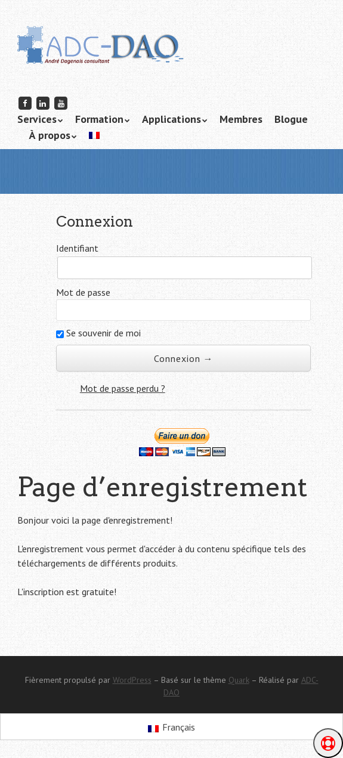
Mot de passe (83, 292)
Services (37, 119)
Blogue (291, 119)
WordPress (132, 680)
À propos (49, 135)
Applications (171, 119)
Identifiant (77, 248)
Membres (241, 119)
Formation (99, 119)
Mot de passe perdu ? (122, 388)
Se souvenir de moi (98, 333)
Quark (238, 680)
